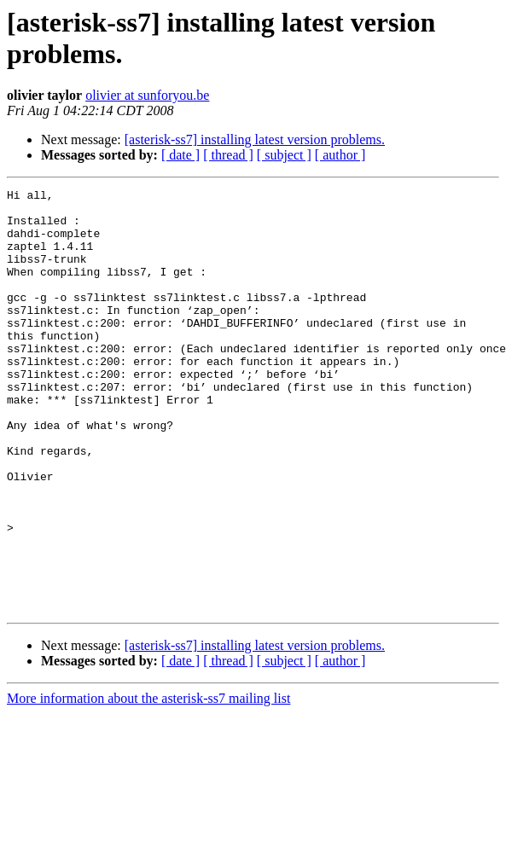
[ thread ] (228, 155)
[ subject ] (284, 155)
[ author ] (340, 155)
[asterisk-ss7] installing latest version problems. (255, 139)
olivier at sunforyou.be (147, 95)
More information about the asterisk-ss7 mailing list (148, 782)
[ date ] (180, 155)
